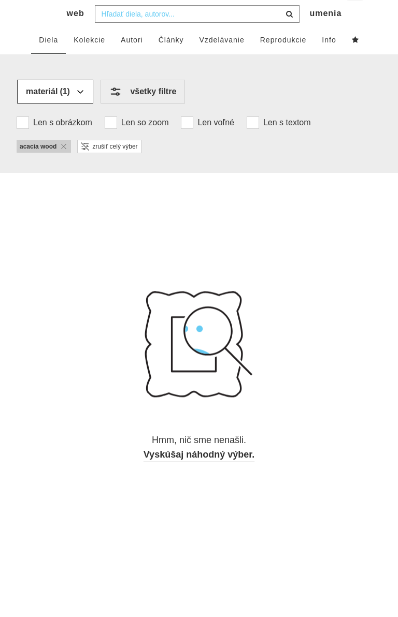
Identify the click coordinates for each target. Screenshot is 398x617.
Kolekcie (89, 60)
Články (171, 60)
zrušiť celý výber (109, 167)
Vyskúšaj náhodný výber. (199, 475)
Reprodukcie (283, 60)
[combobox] (197, 34)
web (75, 34)
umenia (325, 34)
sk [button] (356, 15)
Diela (48, 60)
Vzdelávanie (221, 60)
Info (329, 60)
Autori (132, 60)
